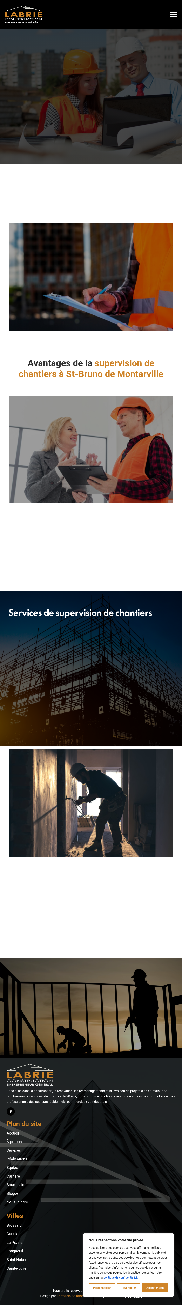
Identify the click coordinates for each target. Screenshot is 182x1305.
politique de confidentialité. (120, 1277)
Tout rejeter (128, 1287)
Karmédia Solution (70, 1296)
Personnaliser (102, 1287)
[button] (173, 14)
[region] (128, 1265)
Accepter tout (155, 1287)
